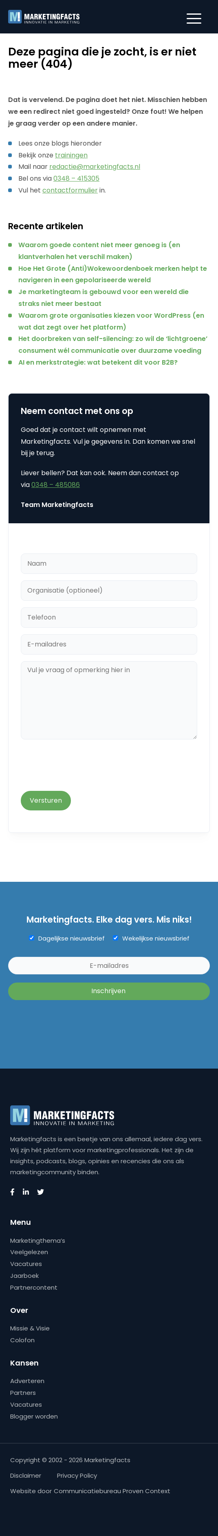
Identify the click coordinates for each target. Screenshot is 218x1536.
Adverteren (27, 1381)
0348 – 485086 (55, 484)
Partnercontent (33, 1287)
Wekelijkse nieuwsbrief (155, 938)
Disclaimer (25, 1475)
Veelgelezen (29, 1252)
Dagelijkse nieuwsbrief (71, 938)
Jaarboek (24, 1275)
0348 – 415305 (76, 178)
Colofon (22, 1340)
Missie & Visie (30, 1328)
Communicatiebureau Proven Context (112, 1491)
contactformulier (70, 190)
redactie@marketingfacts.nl (94, 166)
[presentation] (83, 766)
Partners (23, 1392)
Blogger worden (34, 1416)
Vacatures (26, 1263)
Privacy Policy (77, 1475)
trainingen (71, 155)
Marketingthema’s (37, 1240)
